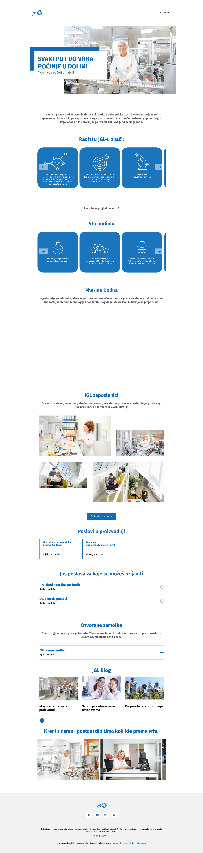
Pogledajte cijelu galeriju (101, 516)
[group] (57, 167)
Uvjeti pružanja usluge (136, 843)
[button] (159, 167)
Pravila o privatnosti (119, 843)
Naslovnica (165, 12)
